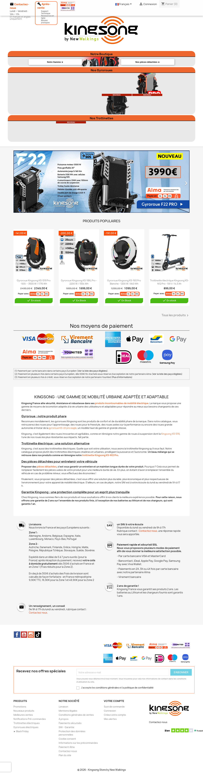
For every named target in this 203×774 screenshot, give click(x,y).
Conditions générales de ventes (76, 714)
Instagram (31, 634)
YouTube (24, 634)
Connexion (110, 710)
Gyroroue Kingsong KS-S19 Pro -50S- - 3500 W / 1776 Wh (34, 282)
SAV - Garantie (66, 727)
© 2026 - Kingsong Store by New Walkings (101, 769)
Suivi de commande (114, 706)
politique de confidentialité (139, 687)
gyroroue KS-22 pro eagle (63, 427)
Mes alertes (110, 718)
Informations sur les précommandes (78, 742)
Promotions (19, 706)
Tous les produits (176, 315)
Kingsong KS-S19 (170, 433)
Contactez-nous (68, 751)
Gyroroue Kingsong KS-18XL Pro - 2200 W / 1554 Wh (79, 282)
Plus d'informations (121, 377)
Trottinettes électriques (26, 723)
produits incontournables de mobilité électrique (121, 403)
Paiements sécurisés (70, 723)
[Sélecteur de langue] (124, 4)
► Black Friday (21, 731)
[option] (101, 181)
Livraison (63, 706)
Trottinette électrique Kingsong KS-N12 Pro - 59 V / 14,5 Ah (169, 282)
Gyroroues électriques (25, 727)
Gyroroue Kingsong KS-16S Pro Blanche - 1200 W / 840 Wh (124, 282)
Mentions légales (68, 710)
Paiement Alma (67, 746)
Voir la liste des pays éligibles (92, 370)
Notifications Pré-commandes (29, 718)
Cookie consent (67, 738)
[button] (26, 181)
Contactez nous (148, 531)
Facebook (17, 634)
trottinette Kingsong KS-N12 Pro (100, 455)
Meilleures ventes (23, 714)
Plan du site (65, 755)
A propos (64, 718)
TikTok (38, 634)
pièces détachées (47, 466)
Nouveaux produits (23, 710)
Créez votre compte (115, 714)
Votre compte (114, 701)
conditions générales (107, 687)
